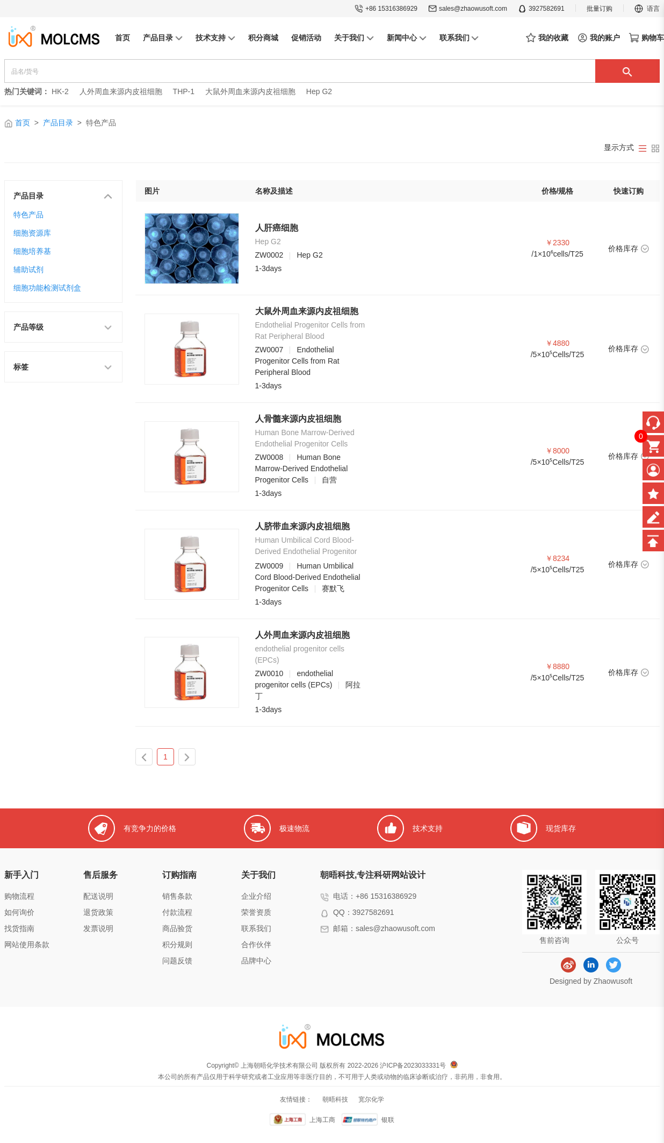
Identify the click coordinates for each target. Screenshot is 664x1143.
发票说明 (98, 928)
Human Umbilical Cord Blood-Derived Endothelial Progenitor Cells (307, 577)
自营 (329, 479)
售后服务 (100, 874)
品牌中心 (256, 960)
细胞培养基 (32, 251)
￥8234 (557, 558)
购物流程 (19, 896)
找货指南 (19, 928)
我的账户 (598, 37)
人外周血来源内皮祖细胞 (121, 91)
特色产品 (28, 214)
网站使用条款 (26, 944)
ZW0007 (269, 349)
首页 (22, 122)
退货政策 (98, 912)
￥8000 (557, 450)
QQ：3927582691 (363, 912)
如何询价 (19, 912)
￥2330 (557, 242)
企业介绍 (256, 896)
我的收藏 (546, 38)
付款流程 (177, 912)
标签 (63, 366)
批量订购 (599, 8)
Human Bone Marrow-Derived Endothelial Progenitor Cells (301, 468)
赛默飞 (333, 588)
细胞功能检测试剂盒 (47, 287)
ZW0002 (269, 255)
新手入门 (21, 874)
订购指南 (179, 874)
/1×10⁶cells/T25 (557, 254)
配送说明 (98, 896)
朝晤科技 (335, 1099)
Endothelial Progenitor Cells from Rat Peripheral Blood (297, 361)
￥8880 (557, 666)
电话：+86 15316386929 (374, 896)
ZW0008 (269, 457)
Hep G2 (319, 91)
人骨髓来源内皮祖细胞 (298, 418)
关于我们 (258, 874)
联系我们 (256, 928)
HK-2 (60, 91)
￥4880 (557, 343)
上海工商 (322, 1119)
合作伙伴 (256, 944)
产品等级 (63, 326)
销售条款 (177, 896)
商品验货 (177, 928)
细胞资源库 (32, 233)
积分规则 (177, 944)
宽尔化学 (371, 1099)
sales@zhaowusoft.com (467, 8)
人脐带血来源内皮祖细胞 (302, 526)
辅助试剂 (28, 269)
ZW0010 (269, 673)
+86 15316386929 (386, 8)
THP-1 (183, 91)
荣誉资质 (256, 912)
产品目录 (58, 122)
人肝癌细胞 (276, 227)
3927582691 (541, 8)
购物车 (646, 37)
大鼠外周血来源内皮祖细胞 (250, 91)
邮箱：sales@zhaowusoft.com (384, 928)
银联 (387, 1119)
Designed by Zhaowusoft (591, 981)
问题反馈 (177, 960)
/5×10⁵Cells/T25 (557, 354)
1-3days (268, 268)
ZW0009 (269, 566)
